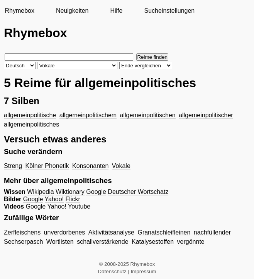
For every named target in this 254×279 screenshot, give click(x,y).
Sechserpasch (23, 241)
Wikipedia (40, 191)
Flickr (73, 199)
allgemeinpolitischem (88, 115)
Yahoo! (54, 199)
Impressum (143, 271)
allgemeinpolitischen (148, 115)
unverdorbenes (64, 232)
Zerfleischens (22, 232)
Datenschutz (112, 271)
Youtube (79, 206)
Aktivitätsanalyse (111, 232)
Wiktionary (70, 191)
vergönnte (191, 241)
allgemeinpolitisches (31, 124)
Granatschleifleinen (163, 232)
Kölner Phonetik (47, 166)
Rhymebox (19, 10)
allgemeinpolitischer (206, 115)
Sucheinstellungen (169, 10)
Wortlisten (60, 241)
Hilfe (116, 10)
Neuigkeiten (72, 10)
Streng (13, 166)
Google (96, 191)
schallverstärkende (102, 241)
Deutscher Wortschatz (138, 191)
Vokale (121, 166)
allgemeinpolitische (30, 115)
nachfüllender (212, 232)
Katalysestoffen (153, 241)
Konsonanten (90, 166)
